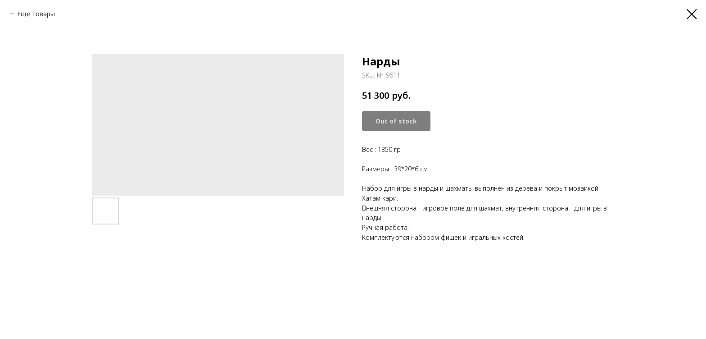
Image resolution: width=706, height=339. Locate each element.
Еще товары (36, 13)
